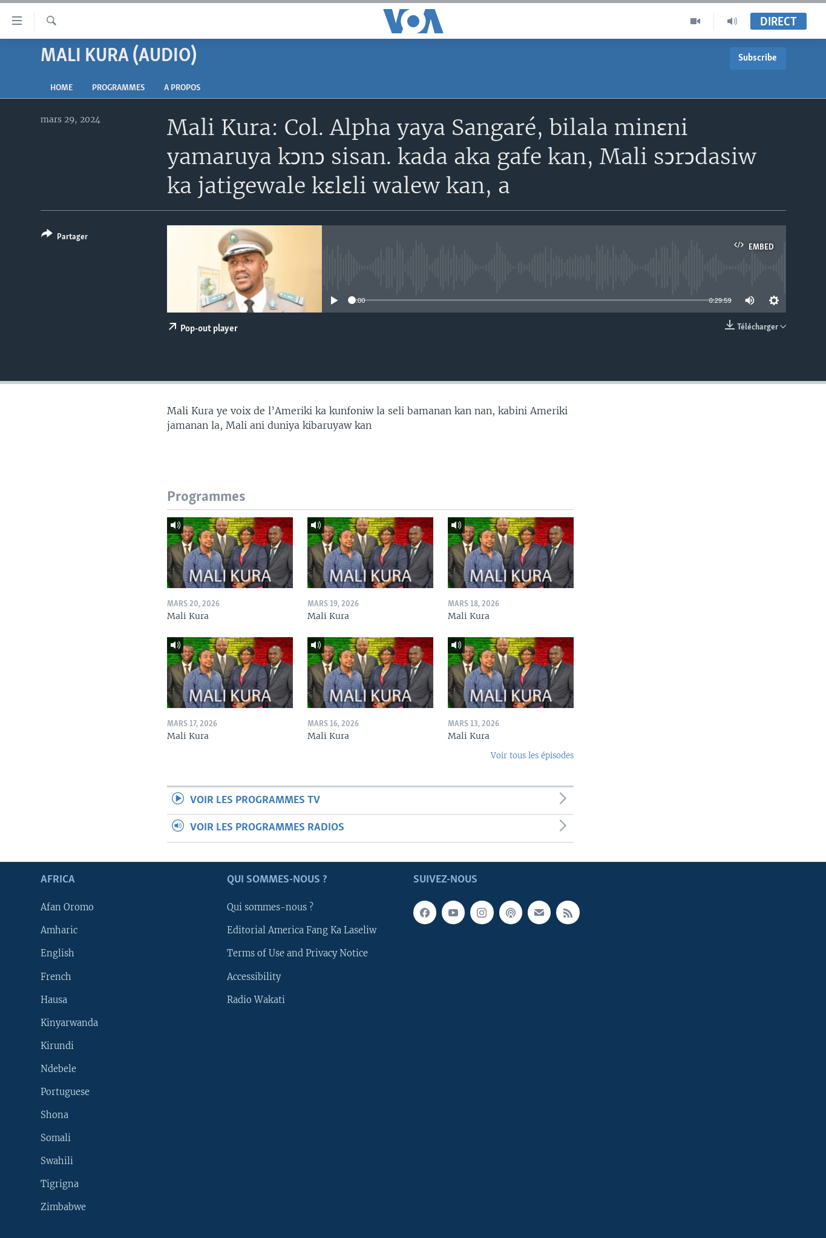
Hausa (54, 999)
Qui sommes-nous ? (270, 907)
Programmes (118, 88)
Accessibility (254, 976)
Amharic (59, 930)
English (57, 953)
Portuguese (65, 1092)
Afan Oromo (67, 907)
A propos (182, 88)
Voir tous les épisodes (532, 755)
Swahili (57, 1161)
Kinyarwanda (69, 1022)
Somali (56, 1138)
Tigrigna (60, 1184)
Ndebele (58, 1068)
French (56, 976)
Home (61, 88)
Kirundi (57, 1045)
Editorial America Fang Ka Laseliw (301, 930)
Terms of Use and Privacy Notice (297, 953)
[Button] (64, 237)
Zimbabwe (63, 1207)
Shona (54, 1115)
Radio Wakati (256, 999)
